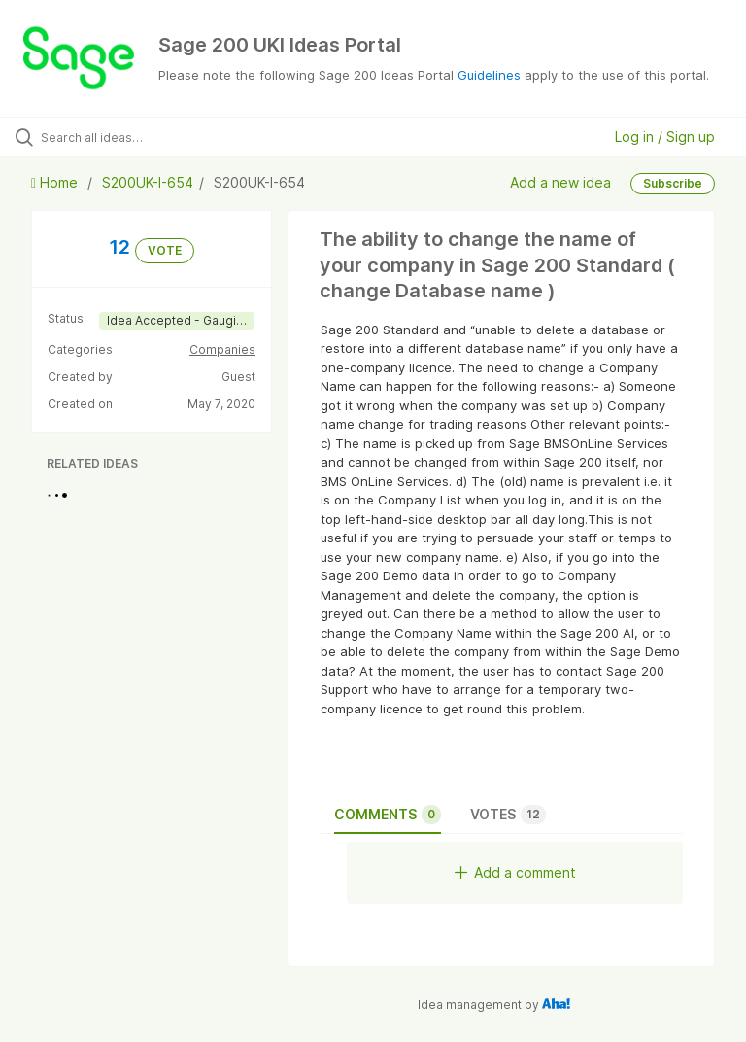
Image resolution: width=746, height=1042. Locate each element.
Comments (387, 814)
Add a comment (515, 872)
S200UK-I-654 (147, 182)
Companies (222, 349)
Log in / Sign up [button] (665, 136)
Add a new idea (560, 182)
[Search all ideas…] (131, 137)
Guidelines (489, 75)
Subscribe (672, 183)
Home (56, 182)
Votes (508, 814)
